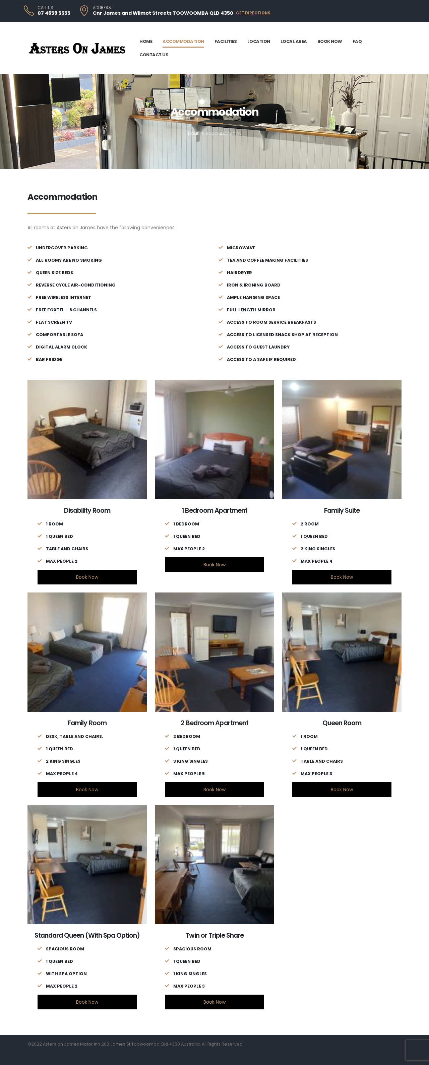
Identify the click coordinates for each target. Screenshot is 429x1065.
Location (258, 41)
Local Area (294, 41)
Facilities (225, 41)
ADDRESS (102, 7)
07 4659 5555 (54, 13)
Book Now (329, 41)
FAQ (357, 41)
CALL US (45, 7)
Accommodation (183, 41)
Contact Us (153, 55)
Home (145, 41)
